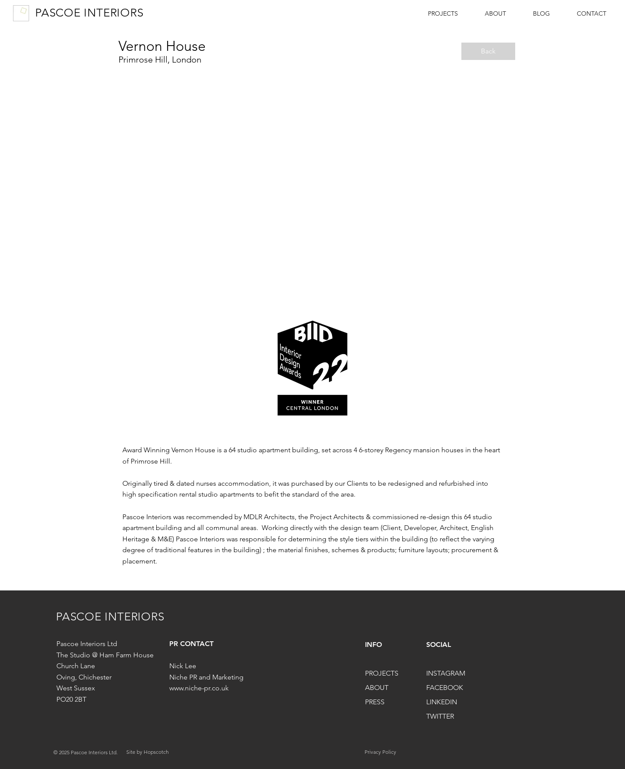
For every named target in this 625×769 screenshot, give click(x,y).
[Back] (488, 51)
